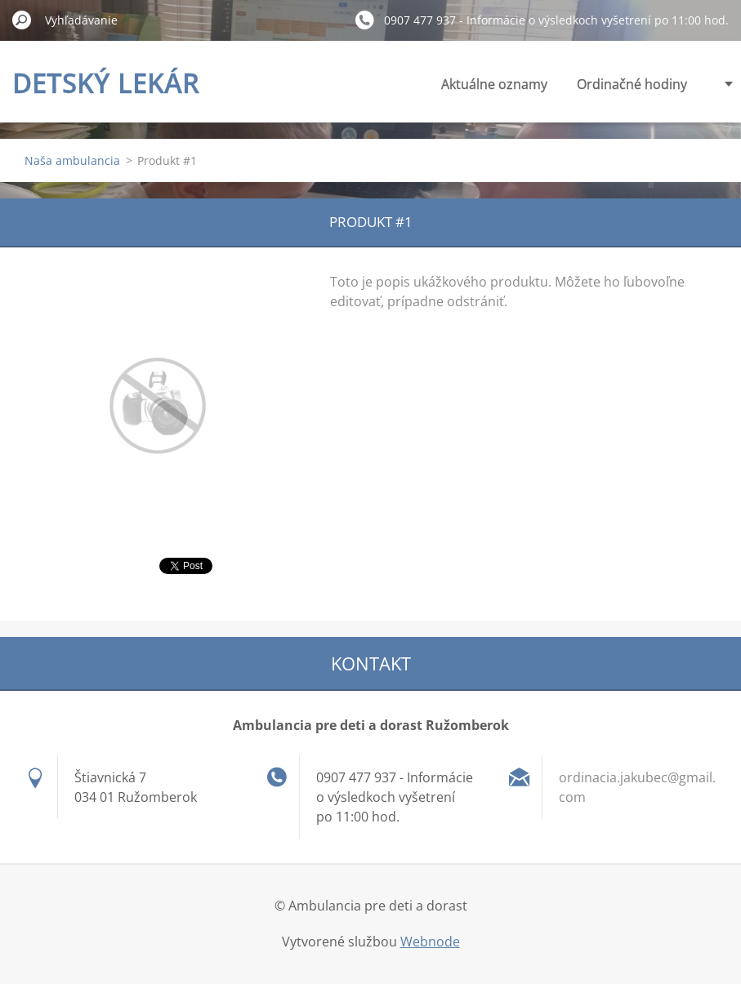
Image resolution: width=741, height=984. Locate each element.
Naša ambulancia (72, 160)
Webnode (430, 942)
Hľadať (22, 19)
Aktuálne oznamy (494, 84)
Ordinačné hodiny (632, 84)
